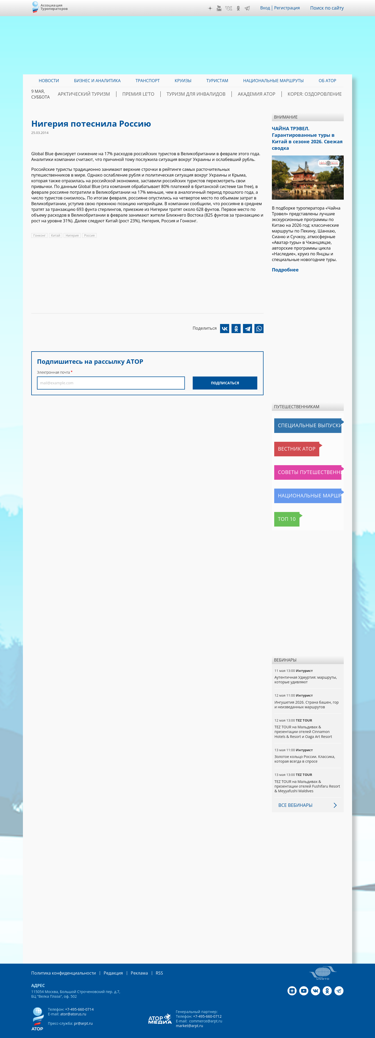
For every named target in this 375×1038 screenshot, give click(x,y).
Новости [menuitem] (49, 80)
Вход (268, 8)
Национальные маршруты (301, 486)
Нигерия (72, 235)
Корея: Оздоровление (319, 94)
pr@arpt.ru (83, 1013)
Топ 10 (282, 509)
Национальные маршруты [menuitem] (273, 80)
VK (231, 8)
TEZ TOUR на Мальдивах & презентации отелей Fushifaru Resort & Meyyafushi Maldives (307, 776)
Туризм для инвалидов (216, 94)
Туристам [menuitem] (217, 80)
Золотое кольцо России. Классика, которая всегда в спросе (304, 749)
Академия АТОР (269, 94)
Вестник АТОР (289, 439)
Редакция (104, 963)
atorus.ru (295, 1033)
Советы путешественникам (302, 462)
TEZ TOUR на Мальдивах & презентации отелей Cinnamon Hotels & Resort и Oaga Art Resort (303, 722)
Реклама (128, 963)
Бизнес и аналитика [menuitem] (97, 80)
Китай (55, 235)
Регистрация (290, 8)
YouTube (221, 8)
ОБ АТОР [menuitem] (327, 80)
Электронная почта (53, 372)
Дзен (213, 8)
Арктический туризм (120, 94)
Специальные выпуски (298, 416)
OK (241, 8)
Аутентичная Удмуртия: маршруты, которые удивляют (305, 670)
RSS (147, 963)
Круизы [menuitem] (183, 80)
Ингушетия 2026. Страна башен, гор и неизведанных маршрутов (306, 694)
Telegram (250, 8)
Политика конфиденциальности (60, 963)
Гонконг (39, 235)
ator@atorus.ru (73, 1003)
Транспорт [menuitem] (147, 80)
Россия (89, 235)
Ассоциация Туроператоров (54, 7)
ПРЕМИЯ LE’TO (166, 94)
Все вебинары (294, 795)
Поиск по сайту (328, 8)
